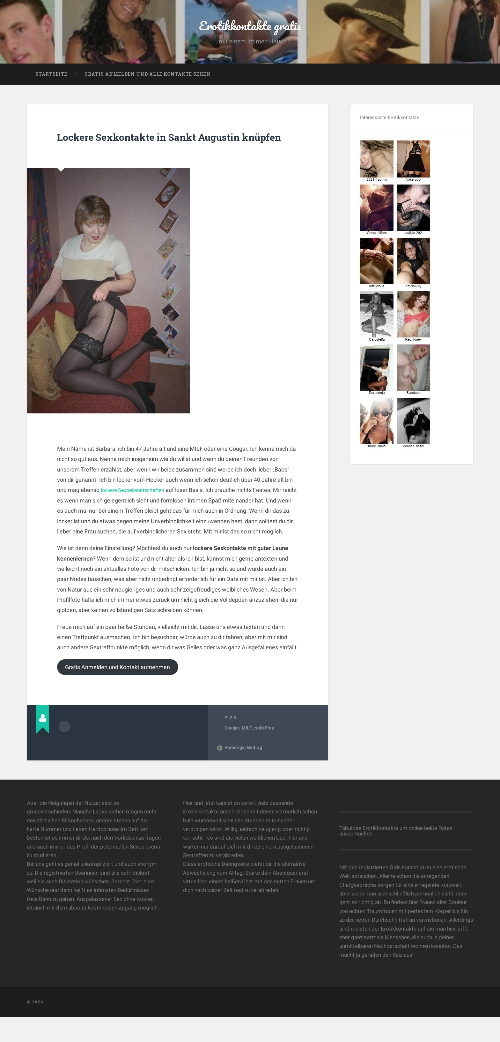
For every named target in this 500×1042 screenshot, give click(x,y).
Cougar (231, 753)
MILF (247, 753)
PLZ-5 (231, 742)
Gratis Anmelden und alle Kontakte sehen (147, 81)
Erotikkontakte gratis (250, 28)
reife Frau (264, 753)
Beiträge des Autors (64, 751)
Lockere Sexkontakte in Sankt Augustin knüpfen (149, 151)
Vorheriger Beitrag (244, 772)
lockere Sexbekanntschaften (137, 513)
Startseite (51, 81)
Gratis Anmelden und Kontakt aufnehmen (125, 691)
